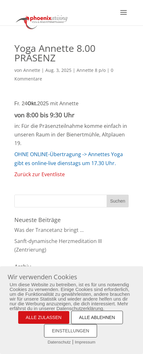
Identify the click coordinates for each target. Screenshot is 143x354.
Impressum (85, 342)
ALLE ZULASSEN (44, 317)
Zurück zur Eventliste (39, 174)
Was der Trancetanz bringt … (49, 229)
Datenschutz (59, 342)
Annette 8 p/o (91, 70)
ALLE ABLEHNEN (97, 317)
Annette (31, 70)
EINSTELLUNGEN (70, 330)
